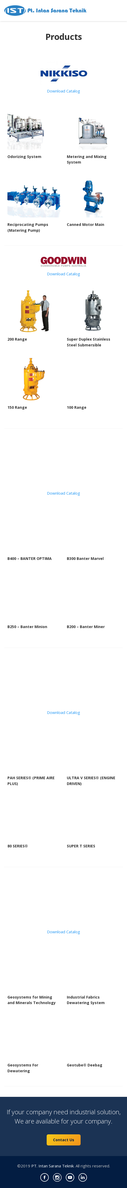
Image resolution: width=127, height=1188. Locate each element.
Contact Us (63, 1139)
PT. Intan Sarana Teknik (52, 1165)
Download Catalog (63, 91)
